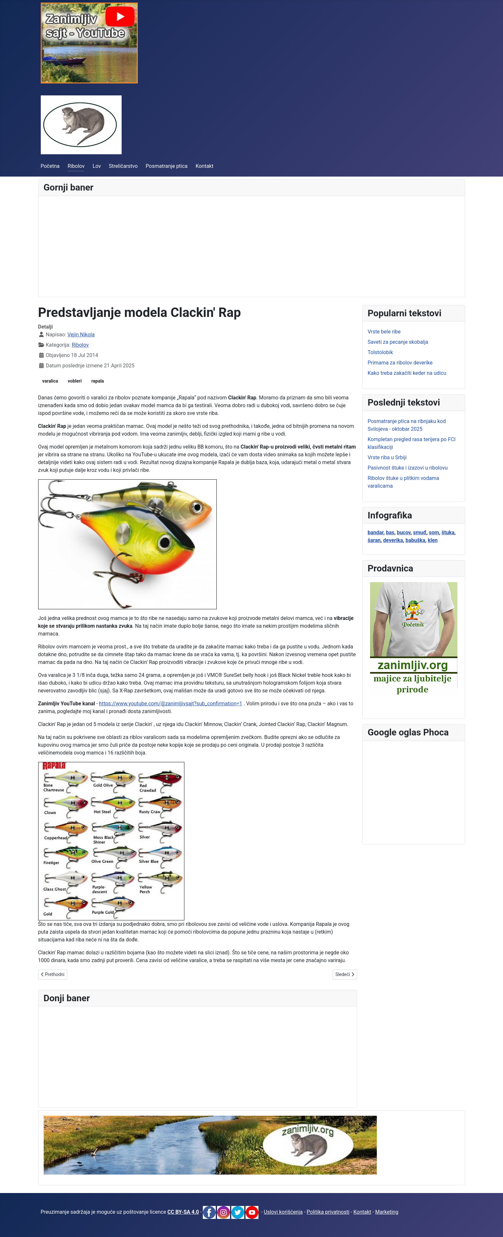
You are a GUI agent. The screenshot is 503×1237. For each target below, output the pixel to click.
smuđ (419, 532)
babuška (415, 540)
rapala (97, 381)
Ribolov (76, 166)
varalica (50, 381)
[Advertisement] (238, 246)
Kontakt (204, 166)
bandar (376, 532)
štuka (448, 532)
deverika (393, 540)
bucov (403, 532)
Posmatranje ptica (166, 166)
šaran (374, 540)
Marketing (386, 1212)
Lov (97, 166)
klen (432, 540)
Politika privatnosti (328, 1212)
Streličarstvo (123, 166)
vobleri (75, 381)
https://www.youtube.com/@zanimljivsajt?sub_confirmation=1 (170, 703)
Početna (50, 166)
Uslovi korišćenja (283, 1212)
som (434, 532)
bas (390, 532)
